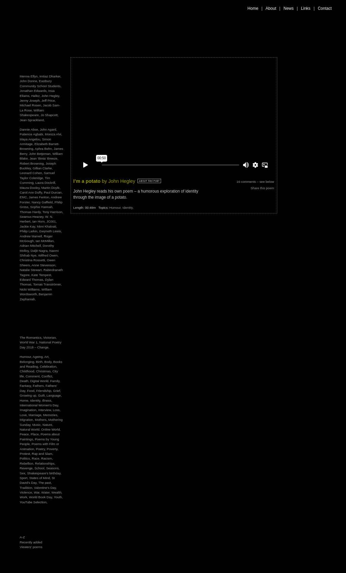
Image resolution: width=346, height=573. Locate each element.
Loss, (57, 410)
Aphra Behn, (44, 148)
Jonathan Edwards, (34, 91)
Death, (25, 381)
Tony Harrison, (52, 212)
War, (37, 492)
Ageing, (38, 357)
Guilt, (42, 395)
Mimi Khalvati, (47, 226)
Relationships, (45, 463)
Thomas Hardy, (31, 212)
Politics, (26, 458)
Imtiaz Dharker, (50, 76)
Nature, (47, 425)
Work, (24, 497)
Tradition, (27, 488)
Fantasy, (26, 385)
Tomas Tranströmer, (47, 284)
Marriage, (36, 415)
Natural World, (30, 429)
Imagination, (29, 410)
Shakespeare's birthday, (44, 473)
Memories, (50, 415)
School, (40, 468)
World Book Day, (41, 497)
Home (253, 8)
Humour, (26, 357)
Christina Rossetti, (33, 260)
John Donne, (29, 81)
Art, (47, 357)
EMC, (24, 197)
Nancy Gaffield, (43, 202)
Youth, (58, 497)
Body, (49, 362)
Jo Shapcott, (49, 115)
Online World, (51, 429)
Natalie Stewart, (31, 270)
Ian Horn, (38, 221)
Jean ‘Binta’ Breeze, (44, 158)
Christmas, (44, 371)
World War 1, (29, 342)
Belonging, (28, 362)
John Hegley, (50, 96)
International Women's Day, (39, 405)
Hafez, (36, 96)
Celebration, (48, 366)
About (270, 8)
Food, (31, 391)
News (289, 8)
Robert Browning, (32, 163)
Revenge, (27, 468)
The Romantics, (31, 337)
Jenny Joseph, (30, 100)
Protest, (26, 454)
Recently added (31, 542)
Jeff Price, (48, 100)
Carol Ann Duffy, (31, 192)
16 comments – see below (255, 181)
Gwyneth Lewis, (50, 231)
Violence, (27, 492)
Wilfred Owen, (48, 255)
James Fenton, (39, 197)
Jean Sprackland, (32, 120)
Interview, (45, 410)
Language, (54, 395)
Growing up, (29, 395)
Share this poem (262, 188)
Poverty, (52, 449)
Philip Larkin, (29, 231)
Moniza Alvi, (53, 134)
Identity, (36, 400)
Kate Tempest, (41, 275)
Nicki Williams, (30, 289)
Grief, (57, 391)
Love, (24, 415)
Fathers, (39, 385)
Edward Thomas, (32, 279)
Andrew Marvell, (31, 236)
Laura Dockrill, (45, 182)
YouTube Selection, (34, 502)
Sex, (23, 473)
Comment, (33, 376)
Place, (35, 434)
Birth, (40, 362)
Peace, (25, 434)
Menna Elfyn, (29, 76)
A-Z (22, 537)
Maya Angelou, (30, 139)
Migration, (27, 420)
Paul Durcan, (53, 192)
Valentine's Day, (45, 488)
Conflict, (47, 376)
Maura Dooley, (30, 188)
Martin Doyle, (51, 188)
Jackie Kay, (28, 226)
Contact (325, 8)
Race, (36, 458)
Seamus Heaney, (32, 216)
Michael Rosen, (31, 105)
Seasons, (53, 468)
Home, (25, 400)
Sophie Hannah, (41, 207)
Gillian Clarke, (43, 168)
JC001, (51, 221)
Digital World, (40, 381)
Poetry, (41, 449)
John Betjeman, (40, 154)
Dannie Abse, (29, 129)
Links (305, 8)
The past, (45, 482)
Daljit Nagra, (40, 250)
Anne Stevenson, (44, 265)
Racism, (47, 458)
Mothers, (41, 420)
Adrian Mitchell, (31, 245)
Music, (37, 425)
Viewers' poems (31, 547)
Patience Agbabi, (32, 134)
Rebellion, (27, 463)
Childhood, (28, 371)
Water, (46, 492)
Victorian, (50, 337)
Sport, (24, 478)
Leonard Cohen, (31, 173)
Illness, (47, 400)
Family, (55, 381)
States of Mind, (40, 478)
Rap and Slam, (42, 454)
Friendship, (44, 391)
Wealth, (57, 492)
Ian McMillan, (45, 241)
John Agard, (48, 129)
